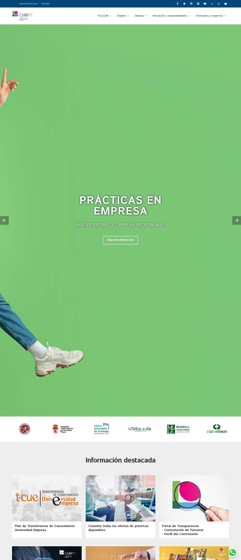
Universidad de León (28, 3)
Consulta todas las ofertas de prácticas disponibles (118, 528)
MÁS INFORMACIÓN (120, 240)
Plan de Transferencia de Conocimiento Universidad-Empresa (45, 528)
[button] (4, 220)
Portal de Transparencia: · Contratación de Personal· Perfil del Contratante (182, 530)
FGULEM (46, 3)
